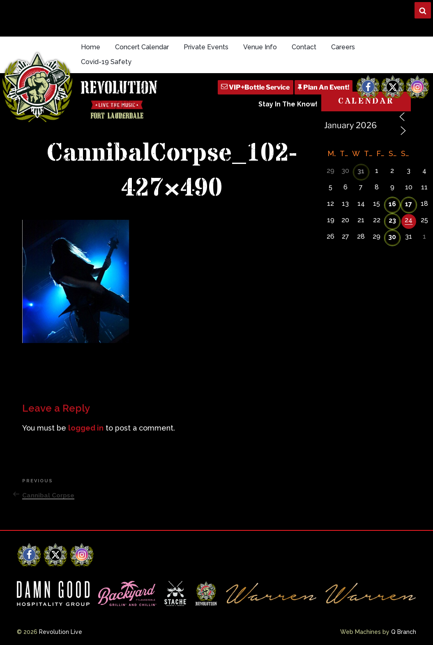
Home (90, 47)
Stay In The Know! (288, 104)
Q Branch (403, 632)
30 (392, 237)
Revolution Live (60, 632)
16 (392, 204)
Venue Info (260, 47)
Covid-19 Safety (106, 62)
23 (392, 220)
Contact (304, 47)
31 (360, 171)
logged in (86, 428)
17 (408, 204)
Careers (343, 47)
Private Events (206, 47)
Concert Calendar (142, 47)
